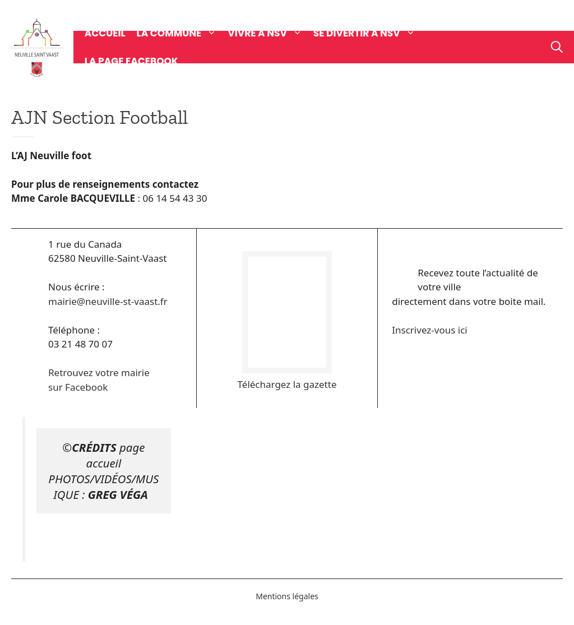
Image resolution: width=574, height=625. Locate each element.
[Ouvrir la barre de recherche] (557, 47)
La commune (182, 33)
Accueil (105, 33)
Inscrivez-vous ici (429, 329)
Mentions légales (287, 596)
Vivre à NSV (270, 33)
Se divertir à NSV (370, 33)
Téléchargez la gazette (287, 384)
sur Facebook (78, 387)
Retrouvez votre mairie (99, 372)
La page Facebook (131, 61)
